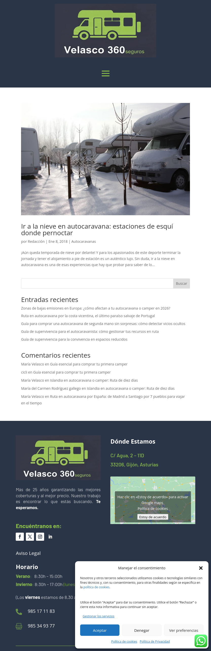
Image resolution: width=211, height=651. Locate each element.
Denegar (141, 630)
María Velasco (32, 364)
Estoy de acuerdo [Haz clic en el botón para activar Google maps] (152, 516)
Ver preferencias (183, 630)
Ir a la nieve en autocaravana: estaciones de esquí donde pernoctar (97, 229)
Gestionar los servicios (98, 616)
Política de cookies (124, 641)
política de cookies (96, 587)
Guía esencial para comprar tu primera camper (88, 364)
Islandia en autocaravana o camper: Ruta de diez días (94, 380)
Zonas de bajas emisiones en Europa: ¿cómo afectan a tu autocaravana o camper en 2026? (95, 308)
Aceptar (100, 630)
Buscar (181, 283)
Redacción (36, 241)
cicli (24, 372)
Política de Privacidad (155, 641)
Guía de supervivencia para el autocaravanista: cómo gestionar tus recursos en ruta (90, 331)
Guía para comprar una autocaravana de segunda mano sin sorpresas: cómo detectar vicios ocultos (103, 323)
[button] (200, 568)
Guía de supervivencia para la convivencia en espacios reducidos (74, 339)
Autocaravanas (83, 241)
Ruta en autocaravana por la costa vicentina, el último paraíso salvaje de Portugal (88, 315)
